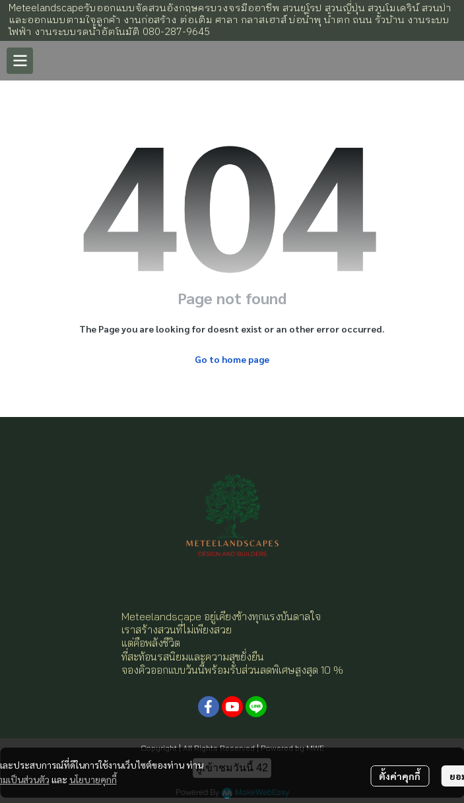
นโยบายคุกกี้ (93, 779)
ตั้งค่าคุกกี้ (399, 776)
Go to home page (232, 359)
